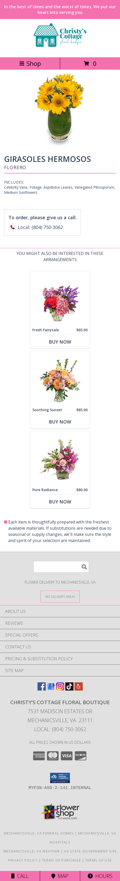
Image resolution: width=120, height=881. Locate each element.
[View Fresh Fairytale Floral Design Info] (60, 298)
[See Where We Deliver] (60, 596)
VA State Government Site (90, 851)
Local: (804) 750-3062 (60, 729)
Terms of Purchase (61, 860)
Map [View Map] (59, 876)
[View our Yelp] (79, 689)
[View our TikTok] (69, 689)
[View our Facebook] (42, 689)
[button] (60, 778)
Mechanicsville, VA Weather (31, 851)
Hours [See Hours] (100, 876)
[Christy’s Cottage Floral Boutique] (59, 49)
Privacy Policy (23, 860)
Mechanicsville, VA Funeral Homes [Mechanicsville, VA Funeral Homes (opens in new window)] (39, 833)
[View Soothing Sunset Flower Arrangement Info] (60, 378)
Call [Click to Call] (20, 876)
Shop (30, 63)
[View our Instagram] (60, 689)
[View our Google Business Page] (51, 689)
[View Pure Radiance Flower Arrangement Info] (60, 458)
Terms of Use (98, 860)
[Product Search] (61, 567)
